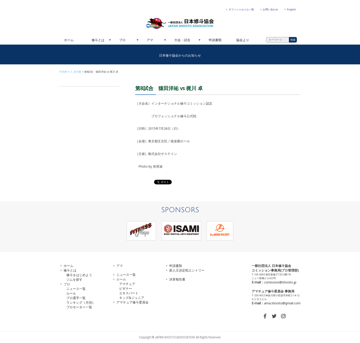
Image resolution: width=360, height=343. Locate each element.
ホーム (69, 40)
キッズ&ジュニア (131, 297)
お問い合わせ (270, 9)
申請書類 (215, 40)
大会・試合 (182, 40)
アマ (150, 40)
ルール (71, 293)
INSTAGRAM (283, 316)
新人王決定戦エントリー (187, 270)
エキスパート (128, 293)
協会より (242, 40)
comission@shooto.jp (280, 282)
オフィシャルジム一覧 (241, 9)
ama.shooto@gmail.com (282, 303)
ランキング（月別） (80, 302)
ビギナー (125, 288)
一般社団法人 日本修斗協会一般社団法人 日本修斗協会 (180, 23)
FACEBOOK (265, 316)
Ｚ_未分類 (75, 71)
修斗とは (98, 40)
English (291, 9)
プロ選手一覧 (76, 298)
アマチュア (127, 284)
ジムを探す (74, 279)
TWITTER (274, 316)
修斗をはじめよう (79, 275)
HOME (63, 71)
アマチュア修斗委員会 (132, 302)
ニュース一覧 (76, 288)
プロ (122, 40)
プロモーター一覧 (79, 307)
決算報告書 (177, 279)
